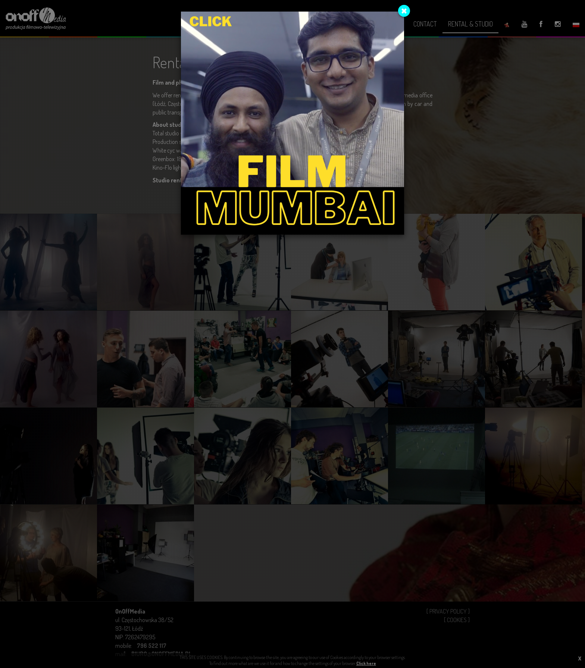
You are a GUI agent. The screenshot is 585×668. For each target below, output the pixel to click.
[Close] (404, 11)
